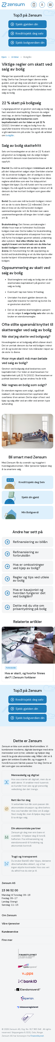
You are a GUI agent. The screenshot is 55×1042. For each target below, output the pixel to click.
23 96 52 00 (10, 890)
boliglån (10, 135)
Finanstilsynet (37, 1035)
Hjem (4, 57)
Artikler (15, 57)
